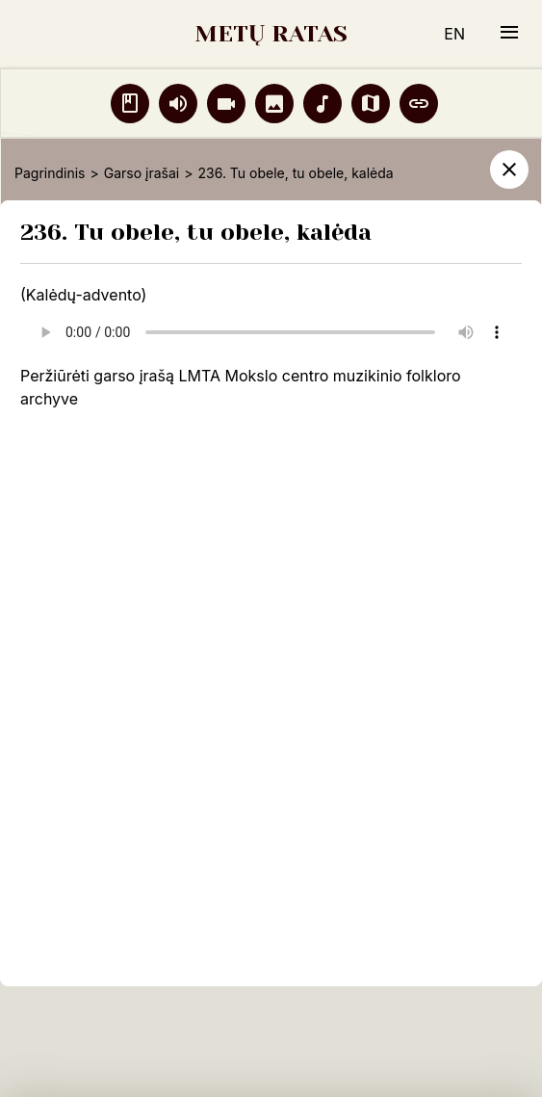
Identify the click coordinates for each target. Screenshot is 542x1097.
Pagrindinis (49, 173)
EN (454, 33)
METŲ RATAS (271, 33)
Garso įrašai (141, 173)
